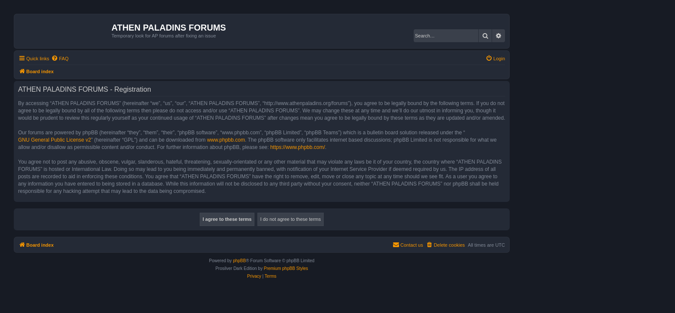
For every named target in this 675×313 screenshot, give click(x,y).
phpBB (239, 260)
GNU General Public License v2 (54, 140)
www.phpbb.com (226, 140)
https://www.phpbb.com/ (297, 147)
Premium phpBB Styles (286, 268)
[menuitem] (59, 58)
